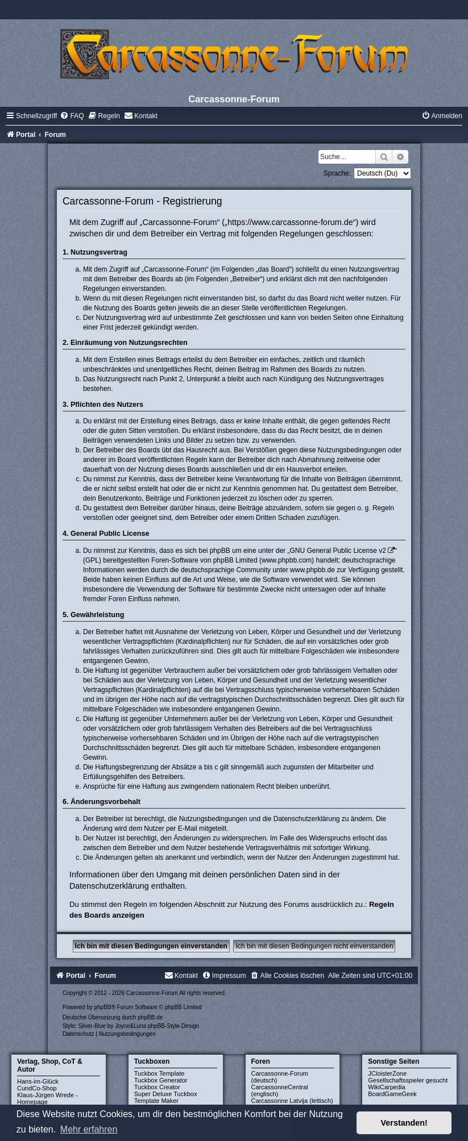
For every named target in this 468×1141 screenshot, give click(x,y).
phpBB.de (150, 1017)
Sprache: (337, 173)
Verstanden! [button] (404, 1122)
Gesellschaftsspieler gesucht (408, 1080)
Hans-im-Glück (38, 1081)
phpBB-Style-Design (173, 1026)
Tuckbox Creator (157, 1087)
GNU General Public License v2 (337, 551)
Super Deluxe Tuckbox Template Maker (165, 1097)
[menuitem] (72, 116)
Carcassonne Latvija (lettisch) (292, 1100)
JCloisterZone (387, 1073)
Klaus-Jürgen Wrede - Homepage (47, 1098)
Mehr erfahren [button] (89, 1129)
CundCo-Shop (37, 1088)
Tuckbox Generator (161, 1080)
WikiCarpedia (386, 1087)
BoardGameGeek (392, 1093)
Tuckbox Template (159, 1073)
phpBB (102, 1007)
